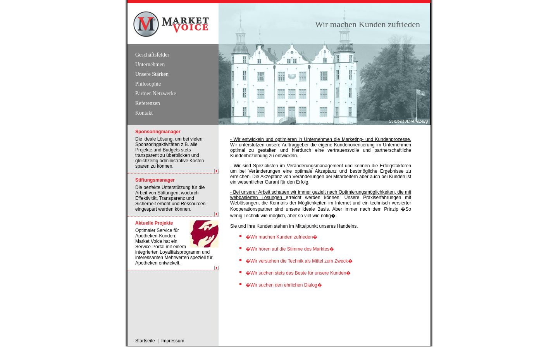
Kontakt (144, 113)
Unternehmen (150, 64)
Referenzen (147, 103)
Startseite (145, 341)
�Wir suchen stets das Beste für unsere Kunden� (298, 273)
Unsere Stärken (152, 74)
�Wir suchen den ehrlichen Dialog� (284, 285)
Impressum (172, 341)
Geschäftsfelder (152, 55)
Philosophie (148, 84)
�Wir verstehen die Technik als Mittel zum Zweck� (299, 261)
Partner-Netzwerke (155, 93)
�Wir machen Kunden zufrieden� (281, 237)
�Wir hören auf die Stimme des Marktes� (290, 249)
